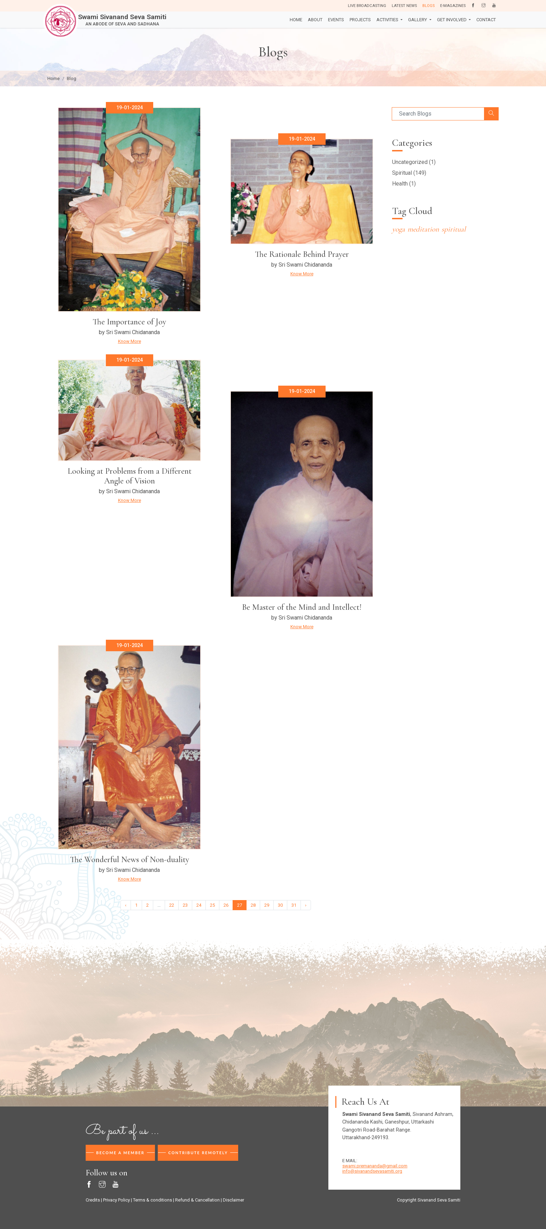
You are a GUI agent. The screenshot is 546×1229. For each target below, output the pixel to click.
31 (293, 905)
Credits (93, 1200)
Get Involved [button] (452, 19)
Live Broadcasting (367, 5)
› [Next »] (305, 905)
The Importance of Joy (129, 322)
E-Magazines (453, 5)
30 (280, 905)
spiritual (454, 229)
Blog (71, 78)
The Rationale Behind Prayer (302, 254)
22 (171, 905)
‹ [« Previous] (125, 905)
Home (296, 19)
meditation (423, 229)
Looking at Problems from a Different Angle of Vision (130, 476)
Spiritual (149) (409, 173)
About (315, 19)
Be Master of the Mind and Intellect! (301, 607)
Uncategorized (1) (414, 162)
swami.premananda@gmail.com (374, 1165)
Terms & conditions (152, 1200)
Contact (486, 19)
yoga (398, 229)
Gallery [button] (418, 19)
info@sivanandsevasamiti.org (372, 1171)
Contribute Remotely (198, 1152)
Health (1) (404, 183)
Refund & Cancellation (197, 1200)
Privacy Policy (116, 1200)
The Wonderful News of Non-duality (129, 859)
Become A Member (120, 1152)
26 (226, 905)
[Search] (438, 113)
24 (198, 905)
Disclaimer (233, 1200)
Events (336, 19)
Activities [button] (387, 19)
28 (253, 905)
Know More (129, 341)
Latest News (404, 5)
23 (185, 905)
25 (212, 905)
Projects (360, 19)
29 (266, 905)
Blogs (428, 5)
